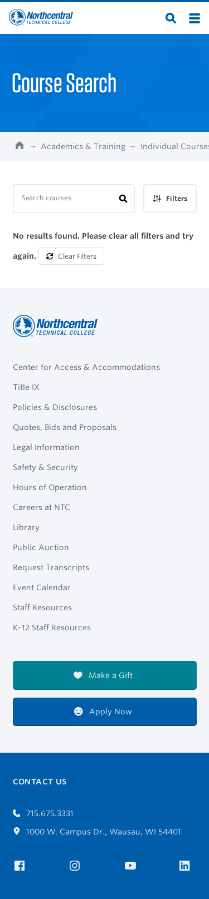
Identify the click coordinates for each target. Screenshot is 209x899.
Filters (170, 198)
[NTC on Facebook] (21, 866)
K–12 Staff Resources (52, 627)
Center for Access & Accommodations (86, 367)
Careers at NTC (41, 507)
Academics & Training (83, 146)
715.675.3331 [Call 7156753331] (43, 813)
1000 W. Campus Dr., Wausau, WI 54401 (97, 831)
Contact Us (40, 781)
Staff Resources (42, 607)
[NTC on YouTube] (132, 866)
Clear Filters (71, 256)
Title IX (26, 387)
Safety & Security (45, 467)
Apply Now (103, 711)
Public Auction (41, 547)
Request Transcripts (51, 567)
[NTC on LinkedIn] (188, 867)
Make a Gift (103, 675)
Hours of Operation (50, 487)
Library (26, 527)
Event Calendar (42, 587)
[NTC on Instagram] (76, 866)
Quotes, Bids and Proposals (64, 427)
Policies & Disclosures (55, 407)
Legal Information (46, 447)
